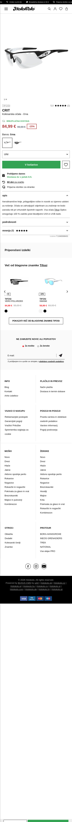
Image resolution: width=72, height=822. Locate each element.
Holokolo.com (16, 589)
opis (4, 195)
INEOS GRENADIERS (51, 538)
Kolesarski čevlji (12, 542)
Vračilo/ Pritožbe (13, 425)
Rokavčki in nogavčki (15, 487)
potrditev (60, 355)
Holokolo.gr (57, 589)
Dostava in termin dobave (52, 391)
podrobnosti (9, 222)
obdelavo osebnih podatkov (51, 361)
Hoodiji (43, 491)
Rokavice (9, 478)
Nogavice (9, 482)
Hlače (7, 465)
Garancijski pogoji (13, 421)
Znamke (9, 547)
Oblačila (9, 534)
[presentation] (4, 291)
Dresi (7, 461)
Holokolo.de (31, 589)
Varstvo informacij (48, 425)
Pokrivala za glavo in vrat (17, 491)
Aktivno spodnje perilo (15, 474)
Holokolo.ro (42, 586)
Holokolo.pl (15, 586)
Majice (43, 495)
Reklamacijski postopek (16, 417)
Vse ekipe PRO (47, 551)
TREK (43, 542)
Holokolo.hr (44, 589)
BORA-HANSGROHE (50, 534)
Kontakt (8, 391)
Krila (42, 500)
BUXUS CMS (24, 583)
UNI (6, 154)
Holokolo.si (55, 586)
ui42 (37, 583)
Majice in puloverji (13, 500)
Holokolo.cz (59, 583)
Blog (7, 387)
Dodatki (8, 538)
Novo (7, 457)
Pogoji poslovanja (48, 429)
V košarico (31, 164)
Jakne (8, 470)
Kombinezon (11, 504)
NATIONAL (45, 547)
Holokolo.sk (46, 583)
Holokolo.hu (29, 586)
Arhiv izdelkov (11, 395)
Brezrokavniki (11, 495)
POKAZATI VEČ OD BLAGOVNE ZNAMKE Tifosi (36, 321)
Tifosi (6, 105)
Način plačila (46, 387)
